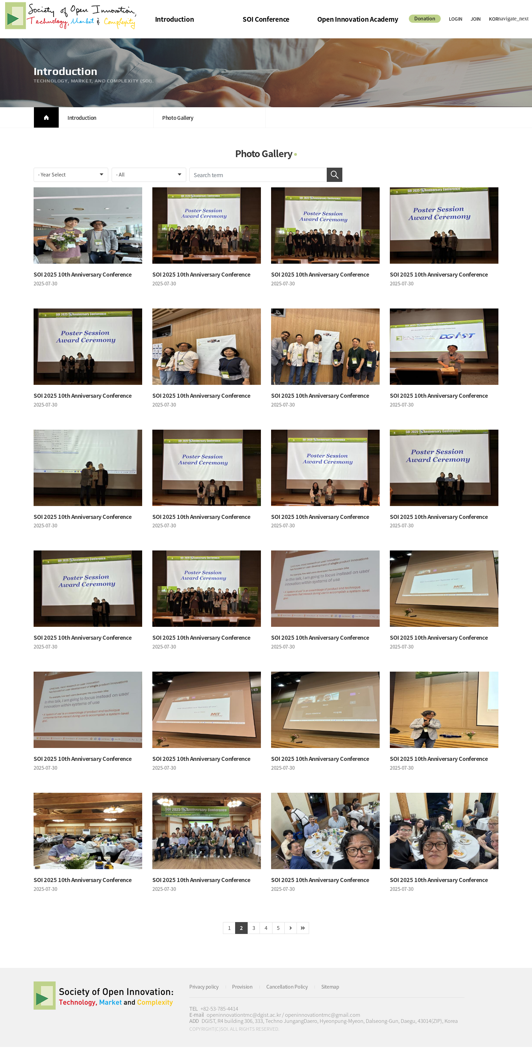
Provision (245, 989)
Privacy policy (205, 989)
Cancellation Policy (292, 989)
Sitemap (337, 989)
